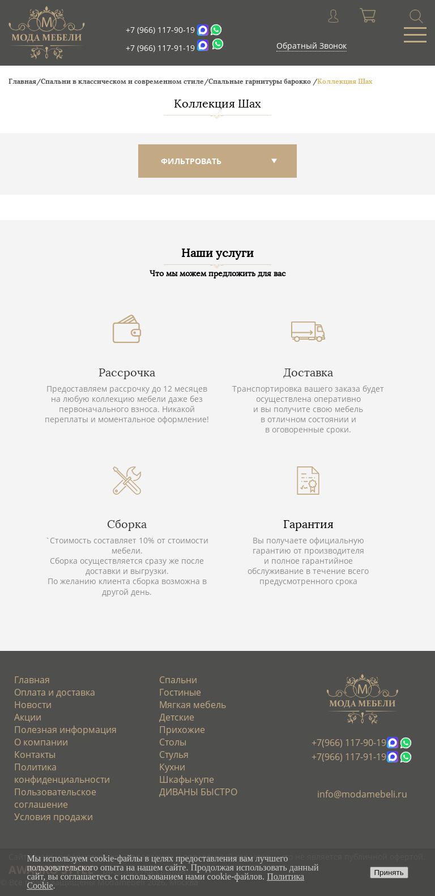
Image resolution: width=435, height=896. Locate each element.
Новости (33, 704)
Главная (32, 680)
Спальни (178, 680)
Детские (176, 717)
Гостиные (180, 692)
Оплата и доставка (54, 692)
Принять (389, 872)
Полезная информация (65, 729)
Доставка (308, 372)
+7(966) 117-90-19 (349, 742)
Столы (172, 742)
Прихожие (182, 729)
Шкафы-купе (186, 779)
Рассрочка (127, 372)
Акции (27, 717)
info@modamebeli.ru (362, 794)
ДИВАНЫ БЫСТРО (198, 792)
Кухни (172, 767)
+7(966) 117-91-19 (349, 757)
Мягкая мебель (192, 704)
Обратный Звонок (311, 45)
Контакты (35, 754)
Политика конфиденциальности (62, 773)
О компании (41, 742)
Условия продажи (53, 817)
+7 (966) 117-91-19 (160, 47)
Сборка (127, 524)
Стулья (174, 754)
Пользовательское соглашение (55, 798)
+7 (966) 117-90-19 (160, 29)
